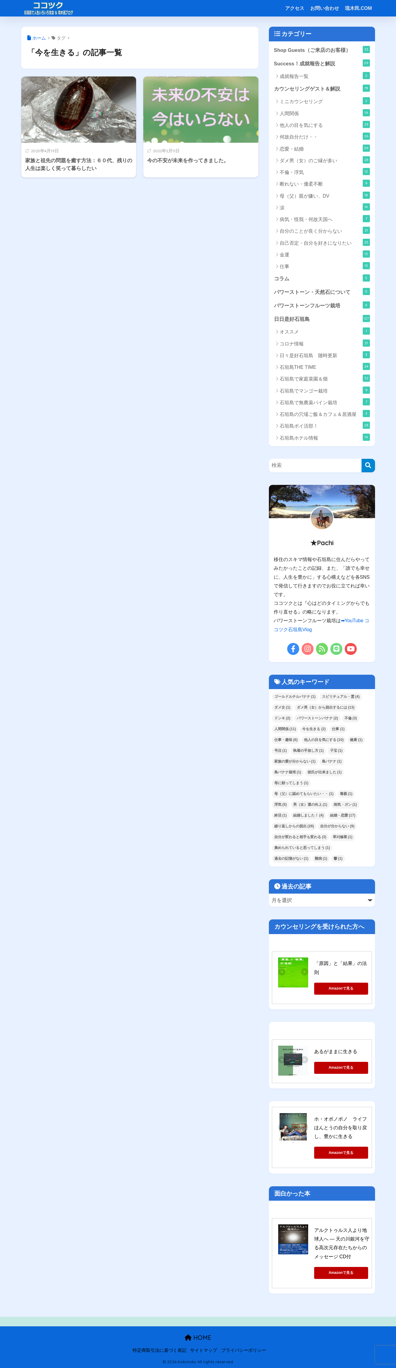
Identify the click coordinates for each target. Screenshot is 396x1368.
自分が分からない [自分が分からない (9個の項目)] (337, 826)
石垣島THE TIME (325, 366)
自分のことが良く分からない (325, 230)
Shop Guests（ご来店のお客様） (322, 49)
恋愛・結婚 (325, 148)
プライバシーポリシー (243, 1350)
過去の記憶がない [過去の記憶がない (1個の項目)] (291, 858)
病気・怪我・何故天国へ (325, 218)
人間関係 (325, 112)
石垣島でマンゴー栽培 (325, 390)
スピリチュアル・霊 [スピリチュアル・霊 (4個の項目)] (341, 696)
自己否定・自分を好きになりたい (325, 242)
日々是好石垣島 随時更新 (325, 354)
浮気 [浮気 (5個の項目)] (280, 804)
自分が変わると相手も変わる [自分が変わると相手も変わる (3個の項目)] (300, 837)
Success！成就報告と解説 (322, 63)
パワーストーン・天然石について (322, 291)
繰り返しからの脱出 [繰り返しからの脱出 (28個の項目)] (294, 826)
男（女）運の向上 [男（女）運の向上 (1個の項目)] (310, 804)
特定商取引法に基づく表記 (159, 1350)
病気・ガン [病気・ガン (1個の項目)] (345, 804)
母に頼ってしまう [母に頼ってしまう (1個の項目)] (291, 783)
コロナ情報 (325, 343)
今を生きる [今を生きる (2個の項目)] (314, 729)
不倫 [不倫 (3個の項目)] (350, 718)
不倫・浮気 (325, 171)
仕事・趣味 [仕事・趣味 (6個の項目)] (286, 740)
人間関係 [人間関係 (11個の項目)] (285, 729)
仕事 (325, 265)
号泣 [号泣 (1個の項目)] (280, 750)
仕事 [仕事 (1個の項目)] (338, 729)
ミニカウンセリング (325, 100)
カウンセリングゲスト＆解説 (322, 88)
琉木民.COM (358, 8)
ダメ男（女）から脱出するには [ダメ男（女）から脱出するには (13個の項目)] (326, 707)
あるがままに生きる (335, 1051)
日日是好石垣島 (322, 318)
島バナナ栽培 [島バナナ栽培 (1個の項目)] (287, 772)
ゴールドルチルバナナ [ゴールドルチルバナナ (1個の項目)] (295, 696)
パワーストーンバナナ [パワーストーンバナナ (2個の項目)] (317, 718)
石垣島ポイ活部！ (325, 425)
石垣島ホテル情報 (325, 437)
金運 (325, 254)
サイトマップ (203, 1350)
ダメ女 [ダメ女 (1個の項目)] (282, 707)
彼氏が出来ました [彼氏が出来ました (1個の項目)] (325, 772)
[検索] (368, 465)
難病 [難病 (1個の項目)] (321, 858)
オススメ (325, 331)
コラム (322, 278)
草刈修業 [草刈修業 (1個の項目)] (343, 837)
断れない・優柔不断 (325, 183)
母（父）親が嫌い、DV (325, 195)
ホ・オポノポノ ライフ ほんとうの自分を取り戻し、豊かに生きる (343, 1127)
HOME (198, 1337)
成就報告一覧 (325, 75)
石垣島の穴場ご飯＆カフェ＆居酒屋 (325, 413)
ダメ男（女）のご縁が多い (325, 159)
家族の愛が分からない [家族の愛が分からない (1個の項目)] (295, 761)
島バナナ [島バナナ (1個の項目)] (332, 761)
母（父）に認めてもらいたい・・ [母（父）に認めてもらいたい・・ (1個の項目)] (304, 794)
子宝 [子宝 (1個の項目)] (336, 750)
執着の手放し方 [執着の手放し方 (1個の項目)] (308, 750)
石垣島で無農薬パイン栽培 (325, 401)
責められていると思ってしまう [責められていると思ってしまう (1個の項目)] (302, 848)
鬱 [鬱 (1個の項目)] (338, 858)
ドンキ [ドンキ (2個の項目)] (282, 718)
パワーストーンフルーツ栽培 (322, 305)
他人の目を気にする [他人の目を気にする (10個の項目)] (324, 740)
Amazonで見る (341, 988)
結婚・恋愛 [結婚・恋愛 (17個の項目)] (343, 815)
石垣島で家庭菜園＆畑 (325, 378)
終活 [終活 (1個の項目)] (280, 815)
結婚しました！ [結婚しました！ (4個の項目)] (308, 815)
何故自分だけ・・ (325, 136)
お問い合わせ (324, 8)
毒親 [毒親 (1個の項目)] (346, 794)
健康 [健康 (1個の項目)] (356, 740)
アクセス (294, 8)
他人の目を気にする (325, 124)
